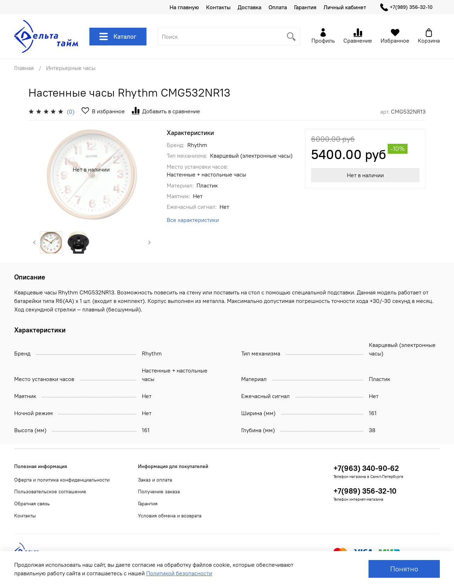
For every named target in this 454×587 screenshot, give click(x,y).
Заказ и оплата (155, 480)
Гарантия (305, 7)
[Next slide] (149, 242)
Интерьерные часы (70, 67)
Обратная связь (32, 503)
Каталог (118, 36)
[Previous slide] (34, 242)
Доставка (249, 7)
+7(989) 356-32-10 (406, 7)
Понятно (404, 568)
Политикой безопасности (179, 573)
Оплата (277, 7)
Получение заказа (159, 491)
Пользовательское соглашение (50, 491)
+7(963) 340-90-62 (366, 468)
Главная (24, 67)
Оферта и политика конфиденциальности (62, 480)
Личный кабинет (344, 7)
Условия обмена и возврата (169, 515)
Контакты (218, 7)
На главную (184, 7)
